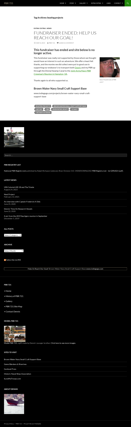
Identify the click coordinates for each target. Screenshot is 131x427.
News (49, 28)
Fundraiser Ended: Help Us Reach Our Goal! (65, 35)
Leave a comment (66, 43)
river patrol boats (60, 109)
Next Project (9, 194)
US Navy (75, 109)
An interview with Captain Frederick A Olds (22, 201)
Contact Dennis (13, 311)
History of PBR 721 (14, 296)
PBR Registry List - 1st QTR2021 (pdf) (107, 171)
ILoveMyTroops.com (12, 378)
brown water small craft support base (70, 106)
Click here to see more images (63, 343)
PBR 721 (8, 3)
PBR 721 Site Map (14, 306)
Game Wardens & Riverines (15, 364)
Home (62, 3)
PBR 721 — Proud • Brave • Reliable (28, 424)
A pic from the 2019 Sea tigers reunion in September (25, 216)
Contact (117, 3)
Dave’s (78, 67)
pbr (47, 109)
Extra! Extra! (96, 3)
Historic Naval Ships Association (17, 374)
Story (72, 3)
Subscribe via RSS (12, 260)
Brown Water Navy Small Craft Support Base (22, 359)
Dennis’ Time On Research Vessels (18, 209)
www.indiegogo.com (94, 269)
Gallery (82, 3)
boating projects (43, 106)
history (39, 109)
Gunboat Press (10, 369)
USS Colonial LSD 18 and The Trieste (19, 187)
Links (109, 3)
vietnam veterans (43, 112)
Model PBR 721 (10, 343)
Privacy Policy (9, 424)
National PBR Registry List (15, 171)
